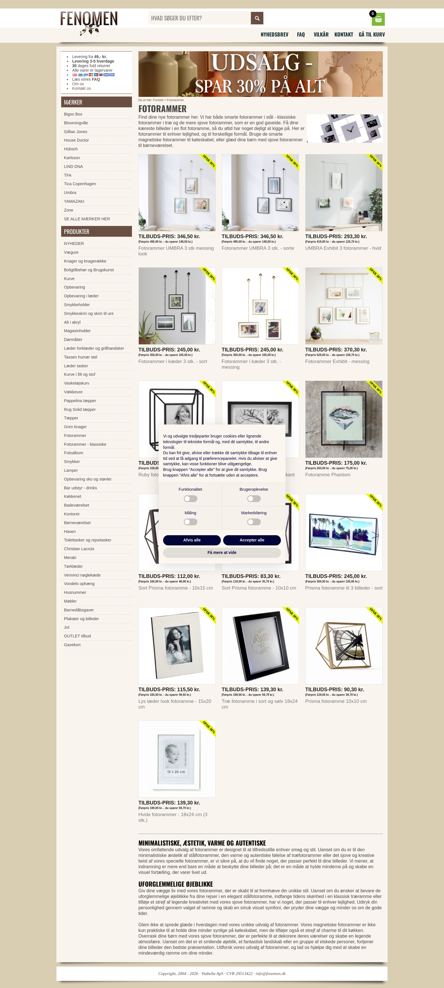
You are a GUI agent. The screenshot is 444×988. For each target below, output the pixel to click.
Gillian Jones (75, 131)
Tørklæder (73, 566)
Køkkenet (72, 496)
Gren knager (75, 426)
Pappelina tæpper (80, 400)
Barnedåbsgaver (79, 610)
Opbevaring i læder (81, 296)
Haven (70, 531)
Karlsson (72, 157)
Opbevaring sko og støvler (88, 479)
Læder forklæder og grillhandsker (94, 348)
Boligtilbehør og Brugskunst (89, 270)
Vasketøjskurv (76, 383)
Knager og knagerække (85, 261)
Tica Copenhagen (80, 184)
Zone (68, 210)
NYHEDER (74, 243)
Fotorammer (175, 100)
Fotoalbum (73, 453)
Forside (158, 100)
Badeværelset (76, 505)
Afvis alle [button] (191, 540)
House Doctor (76, 140)
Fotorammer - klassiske (85, 444)
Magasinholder (77, 330)
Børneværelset (77, 522)
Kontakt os (81, 88)
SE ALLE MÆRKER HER (87, 219)
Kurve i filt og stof (79, 374)
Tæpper (71, 418)
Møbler (70, 601)
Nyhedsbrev (274, 34)
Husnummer (75, 592)
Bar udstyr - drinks (80, 488)
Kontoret (71, 514)
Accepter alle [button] (252, 540)
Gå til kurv (372, 34)
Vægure (71, 252)
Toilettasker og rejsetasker (87, 540)
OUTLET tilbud (77, 636)
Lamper (71, 470)
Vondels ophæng (79, 583)
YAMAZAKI (74, 201)
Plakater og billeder (81, 618)
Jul (66, 627)
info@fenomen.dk (271, 973)
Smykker (72, 461)
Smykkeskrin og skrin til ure (89, 313)
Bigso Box (73, 114)
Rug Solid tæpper (80, 409)
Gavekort (72, 645)
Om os (78, 84)
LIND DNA (73, 166)
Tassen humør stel (80, 357)
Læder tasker (76, 366)
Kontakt (343, 34)
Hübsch (71, 149)
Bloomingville (76, 123)
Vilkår (321, 34)
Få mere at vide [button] (222, 552)
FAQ (301, 34)
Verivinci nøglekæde (82, 575)
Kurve (69, 278)
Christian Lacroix (79, 549)
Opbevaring (74, 287)
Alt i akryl (72, 322)
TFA (67, 175)
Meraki (70, 557)
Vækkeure (73, 392)
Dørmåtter (73, 339)
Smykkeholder (77, 304)
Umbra (70, 192)
